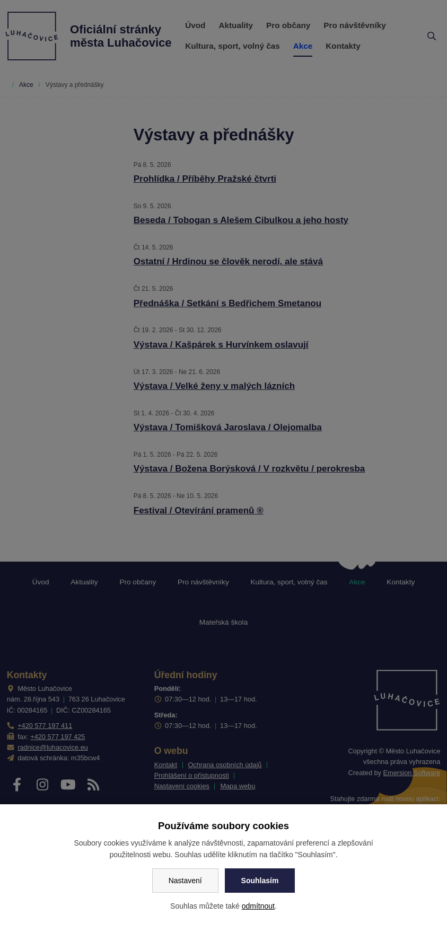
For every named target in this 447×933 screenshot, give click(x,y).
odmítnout (258, 906)
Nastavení (185, 880)
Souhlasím (260, 880)
